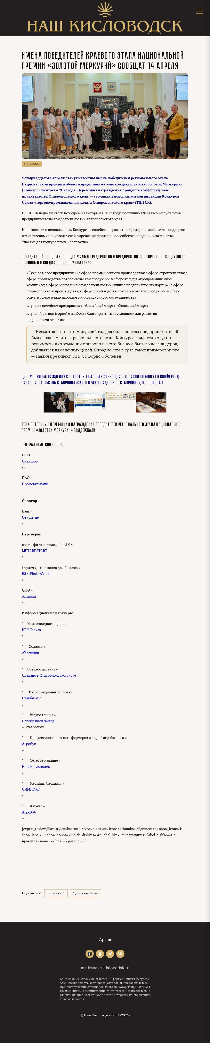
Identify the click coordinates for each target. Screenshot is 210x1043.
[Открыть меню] (199, 11)
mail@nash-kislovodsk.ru (105, 967)
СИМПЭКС (31, 789)
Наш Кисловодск (36, 767)
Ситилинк (30, 461)
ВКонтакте (56, 893)
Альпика (29, 596)
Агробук (29, 744)
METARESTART (34, 551)
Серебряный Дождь (38, 721)
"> (90, 954)
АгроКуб (29, 812)
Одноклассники (85, 893)
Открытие (30, 517)
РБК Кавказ (31, 630)
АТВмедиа (30, 653)
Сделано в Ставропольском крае (49, 675)
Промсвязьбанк (35, 484)
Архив (105, 939)
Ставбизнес (31, 698)
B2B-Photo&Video (36, 573)
